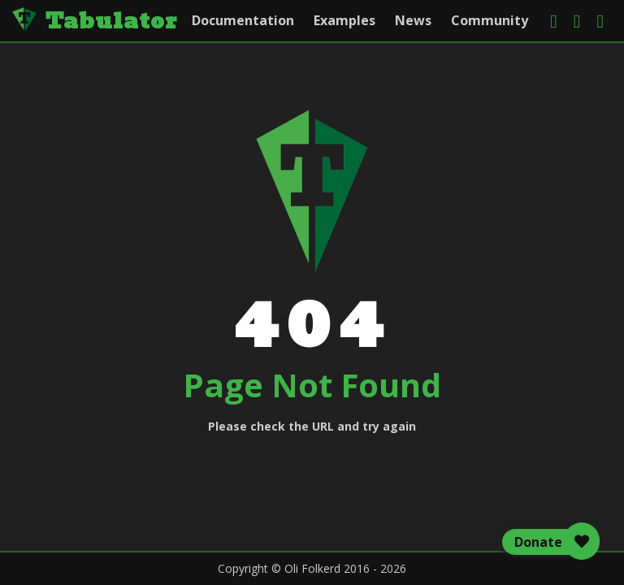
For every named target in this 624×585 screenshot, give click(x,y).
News (413, 20)
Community (489, 20)
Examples (344, 20)
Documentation (243, 20)
